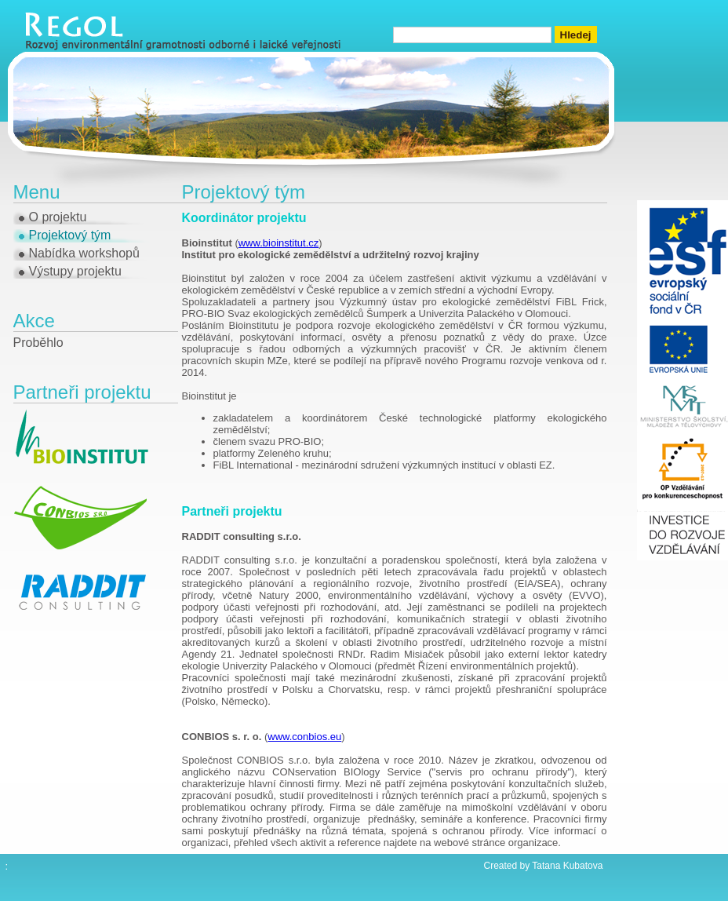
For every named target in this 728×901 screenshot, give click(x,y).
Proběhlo (38, 342)
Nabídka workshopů (84, 253)
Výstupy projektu (75, 271)
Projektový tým (70, 235)
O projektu (58, 217)
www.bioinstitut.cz (278, 243)
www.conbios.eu (304, 736)
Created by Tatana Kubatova (543, 865)
